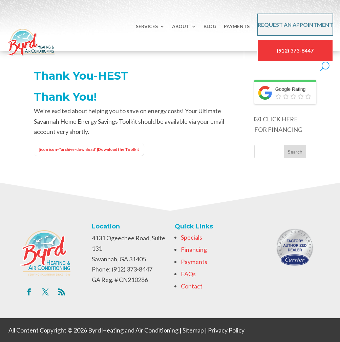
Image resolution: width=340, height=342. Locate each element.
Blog (210, 26)
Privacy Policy (226, 330)
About (180, 26)
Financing (194, 249)
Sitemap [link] (193, 330)
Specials (191, 237)
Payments (237, 26)
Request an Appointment (295, 24)
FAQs (188, 274)
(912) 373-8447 (295, 50)
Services (147, 26)
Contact (192, 286)
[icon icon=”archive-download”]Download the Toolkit (89, 149)
